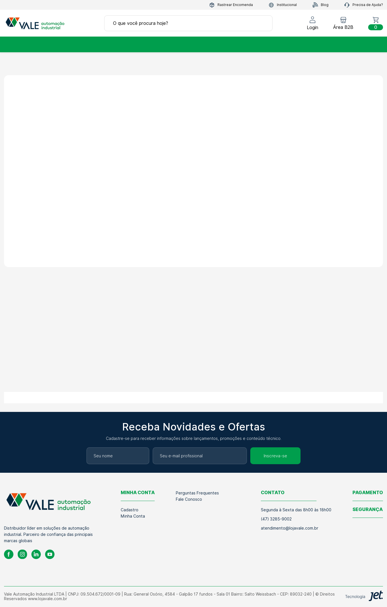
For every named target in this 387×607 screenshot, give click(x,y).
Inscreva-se (275, 455)
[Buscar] (262, 23)
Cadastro (129, 510)
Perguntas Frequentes (197, 493)
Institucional (283, 5)
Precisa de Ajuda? (363, 5)
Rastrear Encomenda (231, 5)
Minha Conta (133, 516)
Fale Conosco (189, 499)
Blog (320, 5)
